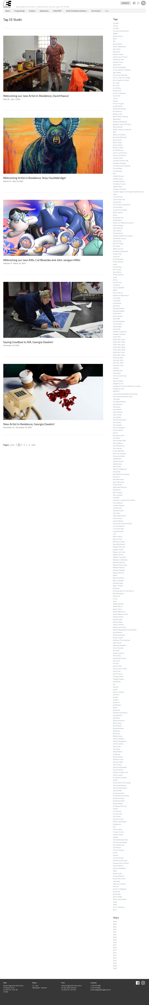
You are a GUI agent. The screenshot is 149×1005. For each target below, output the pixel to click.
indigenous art (118, 384)
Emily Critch (117, 254)
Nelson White (117, 622)
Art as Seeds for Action (121, 80)
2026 (115, 922)
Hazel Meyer (117, 327)
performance (117, 674)
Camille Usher (118, 158)
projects (116, 700)
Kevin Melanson (118, 482)
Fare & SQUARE (118, 288)
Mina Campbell (118, 581)
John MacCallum (119, 446)
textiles (115, 837)
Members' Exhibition (120, 560)
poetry (115, 689)
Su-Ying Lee (117, 811)
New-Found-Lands (119, 627)
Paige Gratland (118, 653)
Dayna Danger (118, 225)
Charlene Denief (119, 181)
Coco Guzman (118, 197)
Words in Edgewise (119, 889)
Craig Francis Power (120, 210)
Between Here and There (122, 124)
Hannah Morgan (119, 321)
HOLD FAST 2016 (119, 342)
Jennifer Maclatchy (119, 420)
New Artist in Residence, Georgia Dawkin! (29, 424)
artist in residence (119, 93)
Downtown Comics (119, 238)
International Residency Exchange (125, 394)
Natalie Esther (118, 617)
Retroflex (116, 733)
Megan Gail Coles (119, 552)
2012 (115, 958)
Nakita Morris (118, 606)
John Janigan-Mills (119, 441)
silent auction (118, 775)
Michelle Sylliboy (119, 570)
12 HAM (115, 23)
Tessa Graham (118, 835)
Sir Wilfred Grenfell (120, 778)
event (115, 277)
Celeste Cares (118, 179)
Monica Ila (116, 596)
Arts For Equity (118, 104)
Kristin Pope (117, 485)
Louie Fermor (117, 518)
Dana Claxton (118, 212)
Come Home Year (119, 200)
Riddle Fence (117, 736)
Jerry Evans (117, 422)
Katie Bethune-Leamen (121, 474)
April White (117, 72)
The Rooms (117, 848)
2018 (115, 942)
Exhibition (116, 285)
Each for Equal (118, 244)
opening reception (119, 645)
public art (116, 702)
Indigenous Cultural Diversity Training (126, 386)
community (117, 202)
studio (115, 809)
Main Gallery (117, 536)
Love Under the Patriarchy (122, 524)
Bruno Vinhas (117, 145)
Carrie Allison (117, 168)
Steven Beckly (118, 803)
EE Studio (116, 246)
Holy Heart (117, 373)
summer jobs (117, 814)
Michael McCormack (120, 565)
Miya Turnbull (118, 586)
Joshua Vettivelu (119, 456)
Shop (107, 11)
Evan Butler (117, 272)
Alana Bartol (117, 44)
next (33, 445)
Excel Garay (117, 282)
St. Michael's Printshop (121, 796)
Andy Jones (117, 65)
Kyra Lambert (118, 495)
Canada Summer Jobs (120, 161)
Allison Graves (118, 54)
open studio (117, 643)
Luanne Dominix (119, 526)
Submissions (44, 11)
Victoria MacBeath (119, 868)
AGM (114, 39)
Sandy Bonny (117, 752)
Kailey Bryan (117, 464)
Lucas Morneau (118, 531)
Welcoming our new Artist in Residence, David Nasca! (36, 95)
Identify (116, 378)
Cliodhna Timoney (119, 189)
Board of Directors (119, 135)
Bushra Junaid (118, 148)
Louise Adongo (118, 521)
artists (115, 98)
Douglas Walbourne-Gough (122, 236)
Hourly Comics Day (119, 376)
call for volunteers (119, 155)
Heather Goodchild (120, 332)
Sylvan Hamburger (119, 822)
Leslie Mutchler (118, 511)
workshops (117, 894)
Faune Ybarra (118, 293)
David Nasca (117, 220)
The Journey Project (120, 842)
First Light (116, 298)
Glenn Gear (117, 313)
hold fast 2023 (118, 358)
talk (114, 827)
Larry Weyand (118, 503)
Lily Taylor (116, 513)
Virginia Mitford (118, 876)
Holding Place (118, 371)
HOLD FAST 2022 (119, 355)
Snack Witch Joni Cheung (122, 783)
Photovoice (117, 682)
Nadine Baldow (118, 604)
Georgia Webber (119, 311)
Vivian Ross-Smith (119, 879)
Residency (116, 731)
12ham (115, 26)
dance (115, 215)
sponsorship (117, 790)
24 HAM (115, 28)
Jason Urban (117, 415)
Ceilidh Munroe (118, 176)
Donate (125, 3)
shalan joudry (118, 757)
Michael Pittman (119, 568)
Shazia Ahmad (118, 770)
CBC (114, 174)
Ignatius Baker (118, 381)
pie (114, 684)
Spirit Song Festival (120, 788)
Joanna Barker (118, 430)
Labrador (116, 498)
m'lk (114, 534)
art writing (117, 88)
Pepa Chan (117, 671)
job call (115, 433)
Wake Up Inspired (119, 884)
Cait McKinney (118, 150)
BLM (114, 132)
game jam (116, 306)
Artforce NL (117, 91)
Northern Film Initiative (121, 640)
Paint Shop (117, 656)
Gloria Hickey (117, 316)
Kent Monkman (118, 479)
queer (115, 708)
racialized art (117, 715)
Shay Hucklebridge (119, 767)
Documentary (118, 233)
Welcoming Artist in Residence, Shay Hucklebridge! (34, 177)
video (115, 871)
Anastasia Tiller (118, 59)
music (115, 601)
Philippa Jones (118, 676)
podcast (116, 687)
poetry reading (118, 692)
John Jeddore (117, 443)
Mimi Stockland (118, 578)
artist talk (116, 96)
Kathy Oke (116, 472)
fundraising (117, 303)
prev (12, 445)
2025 (115, 924)
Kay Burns (116, 477)
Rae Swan (116, 718)
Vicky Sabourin (118, 866)
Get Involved (95, 11)
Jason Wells (117, 417)
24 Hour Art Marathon (121, 31)
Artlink (115, 101)
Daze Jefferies (118, 228)
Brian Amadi (117, 142)
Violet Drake (117, 873)
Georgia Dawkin (118, 308)
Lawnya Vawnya (118, 505)
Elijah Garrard (118, 249)
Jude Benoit (117, 459)
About (7, 11)
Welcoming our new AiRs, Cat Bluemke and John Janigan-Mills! (41, 260)
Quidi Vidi (116, 710)
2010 (115, 963)
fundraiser (116, 301)
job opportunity (118, 435)
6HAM (115, 34)
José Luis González (119, 454)
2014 (115, 953)
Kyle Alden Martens (120, 487)
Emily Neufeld (118, 259)
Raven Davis (117, 723)
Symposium (117, 824)
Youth (115, 902)
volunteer (116, 881)
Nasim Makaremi (119, 612)
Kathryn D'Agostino (120, 469)
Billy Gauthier (118, 127)
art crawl (116, 83)
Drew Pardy (117, 241)
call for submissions (120, 153)
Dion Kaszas (117, 231)
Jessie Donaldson (119, 428)
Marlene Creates (119, 542)
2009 (115, 966)
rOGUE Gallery (118, 744)
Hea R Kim (116, 329)
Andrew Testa (118, 62)
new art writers (118, 625)
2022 (115, 932)
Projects (32, 11)
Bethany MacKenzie (120, 122)
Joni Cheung (117, 448)
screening (116, 754)
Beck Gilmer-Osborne (120, 117)
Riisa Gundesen (118, 739)
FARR (115, 290)
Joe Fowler (116, 438)
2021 (115, 935)
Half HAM (116, 319)
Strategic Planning (119, 806)
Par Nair (116, 663)
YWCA (115, 905)
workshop (116, 892)
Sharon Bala (117, 765)
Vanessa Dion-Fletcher (121, 863)
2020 (115, 937)
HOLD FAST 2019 (119, 350)
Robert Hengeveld (119, 741)
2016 (115, 948)
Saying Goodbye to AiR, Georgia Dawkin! (28, 342)
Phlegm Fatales (118, 679)
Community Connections (121, 205)
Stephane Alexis (118, 798)
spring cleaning (118, 793)
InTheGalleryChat (119, 402)
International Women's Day (122, 396)
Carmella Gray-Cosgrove (121, 166)
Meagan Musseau (119, 547)
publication (117, 705)
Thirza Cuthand (118, 850)
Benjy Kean (117, 119)
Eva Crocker (117, 269)
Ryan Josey (117, 746)
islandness (116, 407)
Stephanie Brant (119, 801)
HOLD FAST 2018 (119, 347)
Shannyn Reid (118, 762)
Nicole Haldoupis (119, 635)
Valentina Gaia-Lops (120, 860)
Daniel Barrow (118, 218)
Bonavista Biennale (120, 137)
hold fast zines (118, 365)
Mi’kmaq (116, 588)
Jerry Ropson (117, 425)
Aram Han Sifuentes (120, 75)
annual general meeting (121, 70)
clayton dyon (117, 186)
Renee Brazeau (118, 728)
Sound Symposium (119, 785)
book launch (117, 140)
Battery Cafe (117, 114)
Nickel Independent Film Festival (125, 630)
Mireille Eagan (118, 583)
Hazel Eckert (117, 324)
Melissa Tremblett (119, 557)
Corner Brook (117, 207)
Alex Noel (116, 52)
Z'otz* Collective (118, 907)
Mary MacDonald (119, 544)
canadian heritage (119, 163)
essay (115, 264)
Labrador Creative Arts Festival (124, 500)
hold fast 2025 (118, 363)
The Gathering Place (120, 840)
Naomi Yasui (117, 609)
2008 (115, 968)
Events (115, 280)
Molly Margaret (118, 593)
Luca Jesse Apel (118, 529)
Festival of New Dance (121, 295)
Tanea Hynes (117, 829)
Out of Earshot (118, 648)
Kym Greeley (117, 492)
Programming (19, 11)
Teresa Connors (118, 832)
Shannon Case (118, 759)
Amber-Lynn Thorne (120, 57)
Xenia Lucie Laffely (119, 899)
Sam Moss (116, 749)
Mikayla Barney (118, 573)
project (115, 697)
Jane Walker (117, 409)
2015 (115, 950)
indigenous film (118, 389)
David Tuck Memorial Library (76, 11)
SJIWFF (115, 780)
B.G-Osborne (117, 111)
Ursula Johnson (118, 858)
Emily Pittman (118, 262)
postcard (116, 695)
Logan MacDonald (119, 516)
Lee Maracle (117, 508)
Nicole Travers (118, 638)
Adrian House (118, 36)
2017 (115, 945)
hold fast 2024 (118, 360)
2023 (115, 929)
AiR (114, 41)
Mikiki (115, 575)
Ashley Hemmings (119, 109)
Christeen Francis (119, 184)
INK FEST (116, 391)
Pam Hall (116, 661)
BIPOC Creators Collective (122, 130)
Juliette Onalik (118, 461)
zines (115, 910)
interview (116, 399)
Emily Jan (116, 257)
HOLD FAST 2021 (119, 352)
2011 (115, 960)
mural (115, 599)
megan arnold (118, 549)
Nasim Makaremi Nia (120, 614)
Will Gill (115, 886)
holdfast (116, 368)
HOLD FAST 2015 (119, 339)
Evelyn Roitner (118, 275)
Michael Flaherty (119, 562)
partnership (117, 666)
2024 (115, 927)
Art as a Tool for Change (121, 78)
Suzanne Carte (118, 819)
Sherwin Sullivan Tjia (120, 772)
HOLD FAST (57, 11)
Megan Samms (118, 555)
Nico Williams (117, 632)
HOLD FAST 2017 (119, 345)
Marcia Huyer (117, 539)
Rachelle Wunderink (120, 713)
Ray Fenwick (117, 726)
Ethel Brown (117, 267)
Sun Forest (117, 816)
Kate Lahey (117, 466)
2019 (115, 940)
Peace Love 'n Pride (120, 669)
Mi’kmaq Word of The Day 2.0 (123, 591)
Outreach (116, 651)
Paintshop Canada (119, 658)
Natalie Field (117, 619)
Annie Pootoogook (119, 67)
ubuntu (115, 855)
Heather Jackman (119, 334)
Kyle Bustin (117, 490)
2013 (115, 955)
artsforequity (117, 106)
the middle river (119, 845)
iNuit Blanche (118, 404)
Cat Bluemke (117, 171)
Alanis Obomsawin (119, 47)
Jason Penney (118, 412)
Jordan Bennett (118, 451)
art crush (116, 85)
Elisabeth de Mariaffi (120, 251)
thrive (115, 853)
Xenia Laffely (117, 897)
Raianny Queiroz (119, 721)
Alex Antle (116, 49)
